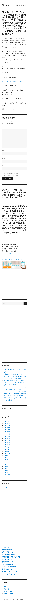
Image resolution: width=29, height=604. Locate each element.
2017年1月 (6, 473)
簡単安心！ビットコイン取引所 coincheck (14, 260)
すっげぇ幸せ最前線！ (9, 567)
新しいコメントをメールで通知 (11, 173)
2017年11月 (7, 451)
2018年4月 (7, 440)
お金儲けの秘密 (7, 550)
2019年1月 (7, 421)
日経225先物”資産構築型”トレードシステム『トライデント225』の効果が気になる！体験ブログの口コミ (15, 383)
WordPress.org (8, 593)
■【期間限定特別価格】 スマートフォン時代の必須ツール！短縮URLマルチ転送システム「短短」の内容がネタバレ (15, 376)
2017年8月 (7, 457)
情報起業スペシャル (8, 562)
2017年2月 (7, 470)
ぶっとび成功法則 (7, 564)
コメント (4, 127)
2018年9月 (7, 429)
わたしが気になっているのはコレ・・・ (13, 81)
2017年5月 (7, 464)
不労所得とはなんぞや (9, 554)
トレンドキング (7, 547)
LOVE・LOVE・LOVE (9, 571)
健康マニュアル (7, 569)
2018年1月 (7, 447)
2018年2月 (7, 445)
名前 (3, 150)
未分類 (6, 487)
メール (4, 158)
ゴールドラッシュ (7, 552)
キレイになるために (8, 574)
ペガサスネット (7, 559)
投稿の (7, 589)
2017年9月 (7, 455)
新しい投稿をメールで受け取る (11, 175)
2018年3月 (7, 442)
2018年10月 (7, 427)
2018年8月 (7, 432)
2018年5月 (7, 438)
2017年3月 (7, 468)
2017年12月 (7, 449)
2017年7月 (7, 460)
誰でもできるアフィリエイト (14, 5)
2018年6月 (7, 436)
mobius (6, 109)
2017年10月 (7, 453)
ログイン (6, 587)
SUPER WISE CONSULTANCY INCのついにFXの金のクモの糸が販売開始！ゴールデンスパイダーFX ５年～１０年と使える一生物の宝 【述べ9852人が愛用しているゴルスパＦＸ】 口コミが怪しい (15, 391)
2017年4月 (7, 466)
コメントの (8, 591)
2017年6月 (7, 462)
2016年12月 (7, 475)
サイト (3, 165)
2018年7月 (7, 434)
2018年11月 (7, 425)
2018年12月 (7, 423)
